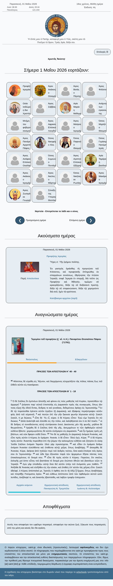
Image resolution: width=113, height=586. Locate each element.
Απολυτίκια (33, 278)
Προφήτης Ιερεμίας (56, 256)
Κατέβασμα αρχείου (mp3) (63, 298)
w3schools (81, 572)
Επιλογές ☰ (102, 52)
